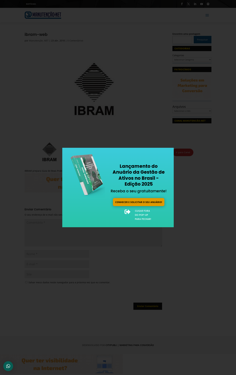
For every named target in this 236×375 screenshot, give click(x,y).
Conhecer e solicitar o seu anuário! (138, 201)
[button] (8, 366)
